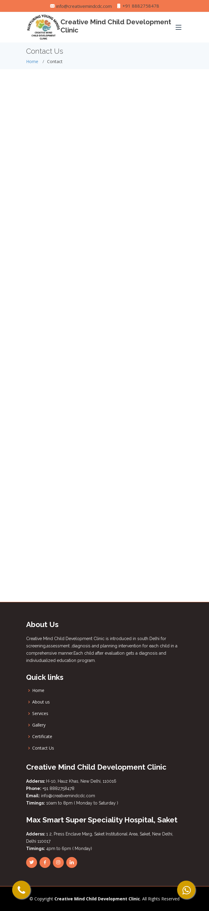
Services (40, 713)
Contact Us (43, 748)
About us (41, 702)
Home (32, 61)
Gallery (39, 725)
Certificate (42, 736)
